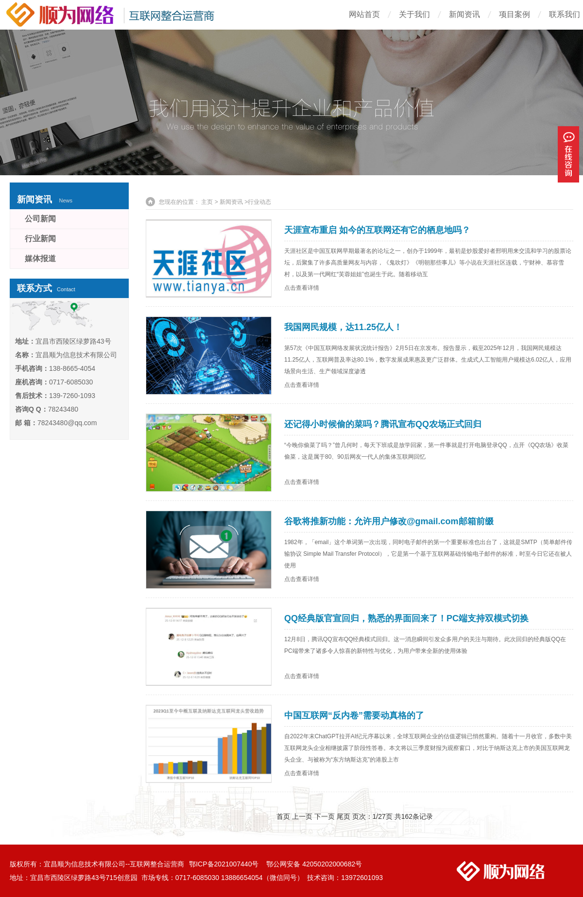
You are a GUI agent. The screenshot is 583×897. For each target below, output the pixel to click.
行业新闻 (40, 238)
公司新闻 (40, 219)
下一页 (324, 816)
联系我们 (564, 14)
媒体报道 (40, 258)
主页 (207, 202)
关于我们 (414, 14)
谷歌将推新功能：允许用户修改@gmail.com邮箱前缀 (389, 521)
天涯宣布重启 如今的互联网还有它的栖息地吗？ (377, 230)
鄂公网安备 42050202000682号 (314, 864)
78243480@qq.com (67, 423)
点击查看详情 (301, 287)
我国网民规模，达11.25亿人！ (343, 327)
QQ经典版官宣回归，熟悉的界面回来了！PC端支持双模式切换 (406, 618)
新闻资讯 (464, 14)
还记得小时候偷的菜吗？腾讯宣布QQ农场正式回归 (382, 424)
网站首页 (364, 14)
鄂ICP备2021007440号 (224, 864)
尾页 (343, 816)
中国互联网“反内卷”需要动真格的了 (354, 715)
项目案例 (514, 14)
